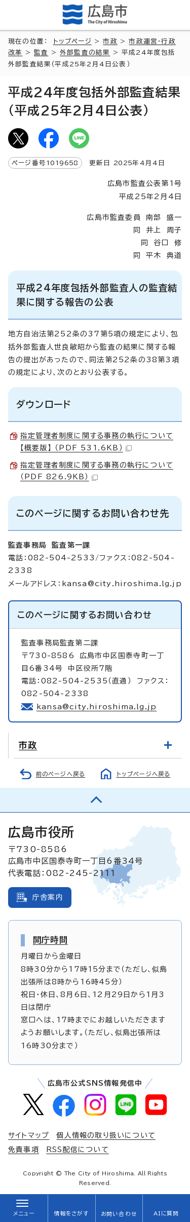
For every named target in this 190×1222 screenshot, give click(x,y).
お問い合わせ (119, 1213)
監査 (41, 52)
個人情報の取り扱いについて (106, 1135)
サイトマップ (28, 1135)
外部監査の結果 (85, 52)
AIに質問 (166, 1213)
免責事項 (23, 1149)
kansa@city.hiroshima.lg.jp (96, 706)
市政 (110, 41)
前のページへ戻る (61, 774)
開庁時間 (50, 940)
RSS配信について (77, 1149)
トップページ (72, 41)
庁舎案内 (47, 897)
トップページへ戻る (144, 774)
